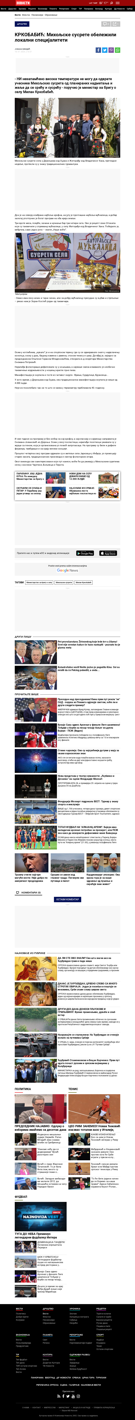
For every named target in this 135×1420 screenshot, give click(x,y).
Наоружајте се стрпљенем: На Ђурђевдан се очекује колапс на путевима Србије (88, 1036)
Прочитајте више (27, 694)
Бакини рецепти (104, 1320)
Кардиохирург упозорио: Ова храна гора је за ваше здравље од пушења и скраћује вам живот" (103, 879)
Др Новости (119, 9)
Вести (3, 9)
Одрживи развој (80, 1354)
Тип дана (20, 1363)
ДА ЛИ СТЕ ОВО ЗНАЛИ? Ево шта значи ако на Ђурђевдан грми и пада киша (84, 959)
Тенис (73, 1089)
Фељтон (26, 15)
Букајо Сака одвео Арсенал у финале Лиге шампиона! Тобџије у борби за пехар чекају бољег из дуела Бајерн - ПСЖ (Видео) (89, 727)
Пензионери (37, 15)
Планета (53, 9)
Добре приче (22, 1317)
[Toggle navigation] (117, 3)
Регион (46, 1343)
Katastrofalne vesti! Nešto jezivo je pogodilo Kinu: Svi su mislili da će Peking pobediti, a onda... (89, 669)
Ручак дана (102, 1323)
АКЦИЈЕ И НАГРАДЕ (81, 1408)
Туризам (101, 1377)
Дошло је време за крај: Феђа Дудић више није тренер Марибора (50, 1289)
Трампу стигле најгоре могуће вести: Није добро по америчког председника (31, 877)
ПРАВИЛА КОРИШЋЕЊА (104, 1408)
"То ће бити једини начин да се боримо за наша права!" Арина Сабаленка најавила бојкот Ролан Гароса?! (104, 1182)
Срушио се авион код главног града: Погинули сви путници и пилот (67, 877)
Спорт (74, 9)
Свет (45, 1340)
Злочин (73, 1313)
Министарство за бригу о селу (39, 582)
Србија (130, 9)
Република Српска (47, 1385)
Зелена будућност (78, 1369)
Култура (108, 9)
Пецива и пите (103, 1326)
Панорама (88, 9)
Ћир (95, 3)
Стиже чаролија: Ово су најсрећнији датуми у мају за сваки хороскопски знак (88, 752)
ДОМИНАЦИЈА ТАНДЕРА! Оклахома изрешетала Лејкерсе (51, 1245)
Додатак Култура (51, 1363)
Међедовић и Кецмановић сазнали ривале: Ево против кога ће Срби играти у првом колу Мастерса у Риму (105, 1153)
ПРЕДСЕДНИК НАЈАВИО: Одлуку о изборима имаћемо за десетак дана (40, 1127)
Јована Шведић (22, 49)
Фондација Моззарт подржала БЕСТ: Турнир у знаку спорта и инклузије (88, 803)
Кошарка (100, 1343)
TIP (80, 9)
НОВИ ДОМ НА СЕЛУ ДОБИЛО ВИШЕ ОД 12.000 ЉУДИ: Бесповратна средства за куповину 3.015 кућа (83, 479)
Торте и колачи (103, 1313)
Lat (91, 3)
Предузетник (22, 1346)
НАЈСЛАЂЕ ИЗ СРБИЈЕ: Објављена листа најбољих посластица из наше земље (82, 492)
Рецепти (32, 9)
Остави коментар (67, 899)
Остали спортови (104, 1349)
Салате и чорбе (103, 1317)
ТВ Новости (48, 1366)
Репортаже (64, 9)
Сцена (63, 1385)
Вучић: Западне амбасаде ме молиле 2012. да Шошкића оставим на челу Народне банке (52, 1182)
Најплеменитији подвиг (81, 1343)
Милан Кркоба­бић (83, 582)
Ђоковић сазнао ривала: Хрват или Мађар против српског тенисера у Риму (104, 1167)
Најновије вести (91, 1385)
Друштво (12, 9)
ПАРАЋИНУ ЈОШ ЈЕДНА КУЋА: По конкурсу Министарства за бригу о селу (30, 477)
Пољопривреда (23, 1343)
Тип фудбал (21, 1359)
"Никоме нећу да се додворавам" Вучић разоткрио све (48, 1152)
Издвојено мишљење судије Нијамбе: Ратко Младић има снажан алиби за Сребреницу (49, 1138)
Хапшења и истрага (79, 1317)
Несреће (74, 1323)
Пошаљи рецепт (104, 1329)
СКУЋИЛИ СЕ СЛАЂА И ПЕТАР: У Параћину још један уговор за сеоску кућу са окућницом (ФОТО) (29, 493)
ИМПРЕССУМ (49, 1408)
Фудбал (21, 1196)
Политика (23, 1089)
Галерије (74, 1385)
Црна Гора (88, 1377)
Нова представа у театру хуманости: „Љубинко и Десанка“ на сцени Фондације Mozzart (86, 777)
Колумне (20, 1320)
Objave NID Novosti (69, 1411)
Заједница (74, 1363)
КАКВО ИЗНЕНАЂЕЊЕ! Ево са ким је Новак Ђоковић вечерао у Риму (104, 1137)
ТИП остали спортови (26, 1366)
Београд (99, 9)
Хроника (22, 9)
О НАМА (25, 1408)
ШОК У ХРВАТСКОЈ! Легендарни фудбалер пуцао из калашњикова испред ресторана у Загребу (50, 1261)
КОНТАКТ (36, 1408)
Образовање (51, 15)
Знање (73, 1366)
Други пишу (23, 636)
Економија (42, 9)
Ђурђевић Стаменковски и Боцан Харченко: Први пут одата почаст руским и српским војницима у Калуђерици (89, 1063)
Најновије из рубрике (30, 953)
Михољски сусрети (64, 582)
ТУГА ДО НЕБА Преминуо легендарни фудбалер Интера (36, 1235)
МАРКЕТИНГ (64, 1408)
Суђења (73, 1320)
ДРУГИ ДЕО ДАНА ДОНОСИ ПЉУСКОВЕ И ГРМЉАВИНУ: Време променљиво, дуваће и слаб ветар (86, 1012)
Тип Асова (21, 1369)
